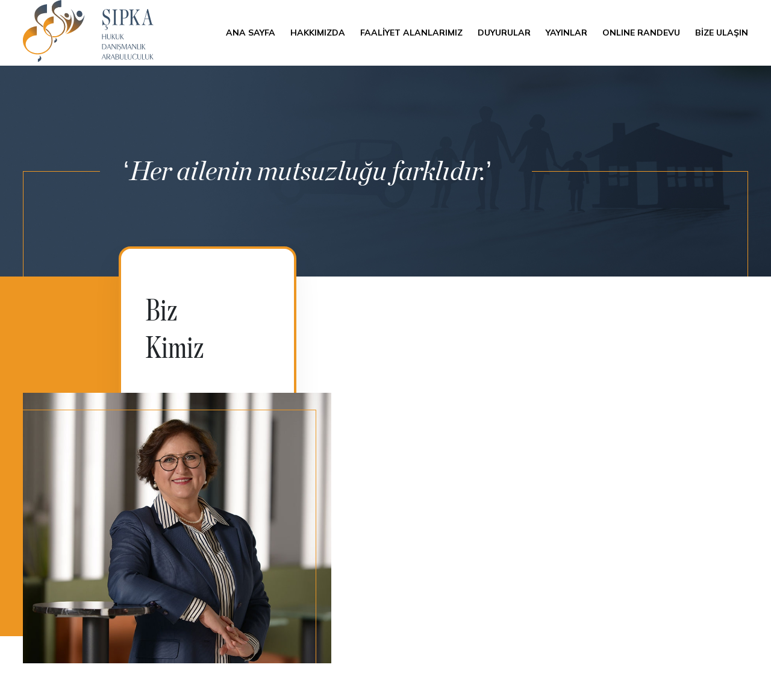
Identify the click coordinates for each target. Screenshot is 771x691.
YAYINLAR (566, 32)
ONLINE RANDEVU (641, 32)
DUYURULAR (504, 32)
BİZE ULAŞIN (721, 32)
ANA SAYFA (250, 32)
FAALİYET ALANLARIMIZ (411, 32)
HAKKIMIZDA (317, 32)
